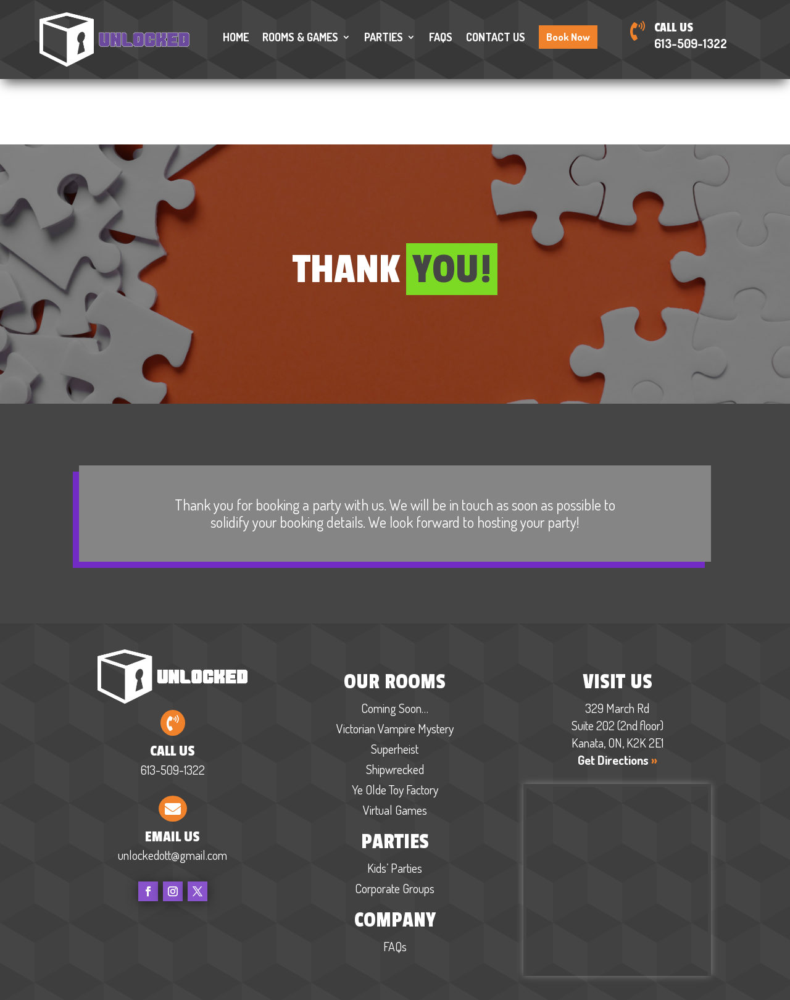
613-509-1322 (690, 43)
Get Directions (617, 694)
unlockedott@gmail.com (172, 790)
